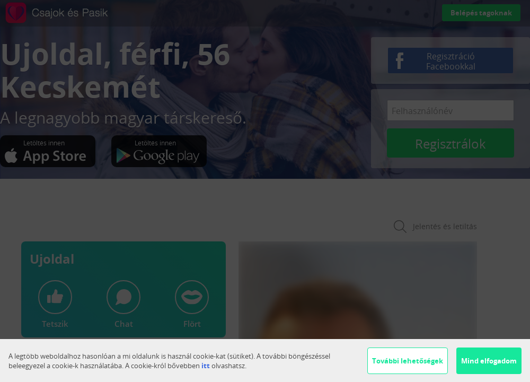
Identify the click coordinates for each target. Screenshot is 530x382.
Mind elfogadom (489, 361)
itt (205, 365)
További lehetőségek (407, 361)
